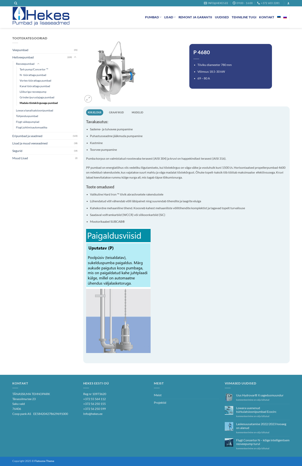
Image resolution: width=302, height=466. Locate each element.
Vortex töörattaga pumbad (35, 80)
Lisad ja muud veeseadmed (30, 143)
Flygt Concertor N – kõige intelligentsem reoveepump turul (262, 442)
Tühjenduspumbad (27, 116)
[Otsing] (16, 3)
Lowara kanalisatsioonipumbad (34, 110)
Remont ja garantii (195, 17)
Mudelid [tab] (137, 112)
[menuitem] (279, 17)
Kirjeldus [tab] (94, 112)
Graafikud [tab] (116, 112)
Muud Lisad (20, 158)
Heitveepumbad (23, 57)
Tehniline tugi (244, 17)
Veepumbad (20, 50)
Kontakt (266, 17)
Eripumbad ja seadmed (27, 136)
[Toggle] (75, 57)
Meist (158, 395)
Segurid (17, 151)
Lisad (170, 17)
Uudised (222, 17)
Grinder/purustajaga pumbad (37, 97)
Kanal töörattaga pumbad (35, 86)
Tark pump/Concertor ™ (34, 69)
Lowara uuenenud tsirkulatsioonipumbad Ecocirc (256, 409)
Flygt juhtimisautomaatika (31, 127)
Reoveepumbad (25, 63)
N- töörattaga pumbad (33, 75)
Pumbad (153, 17)
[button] (288, 3)
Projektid (160, 402)
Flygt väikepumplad (27, 121)
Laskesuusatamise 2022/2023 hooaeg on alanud (261, 425)
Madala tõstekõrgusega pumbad (39, 102)
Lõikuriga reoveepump (33, 91)
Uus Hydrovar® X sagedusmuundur (260, 395)
